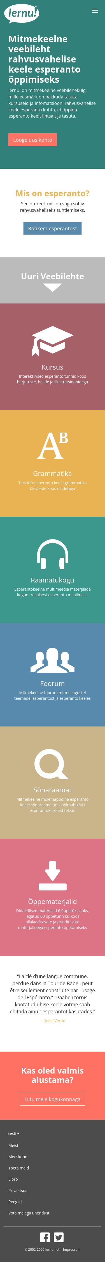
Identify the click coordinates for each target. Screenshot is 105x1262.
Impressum (72, 1249)
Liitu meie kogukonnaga (53, 1099)
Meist (13, 1145)
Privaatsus (17, 1190)
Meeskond (17, 1156)
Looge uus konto (32, 139)
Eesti (13, 1133)
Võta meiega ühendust (29, 1213)
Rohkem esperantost (52, 228)
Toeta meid (18, 1168)
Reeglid (15, 1201)
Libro (13, 1179)
